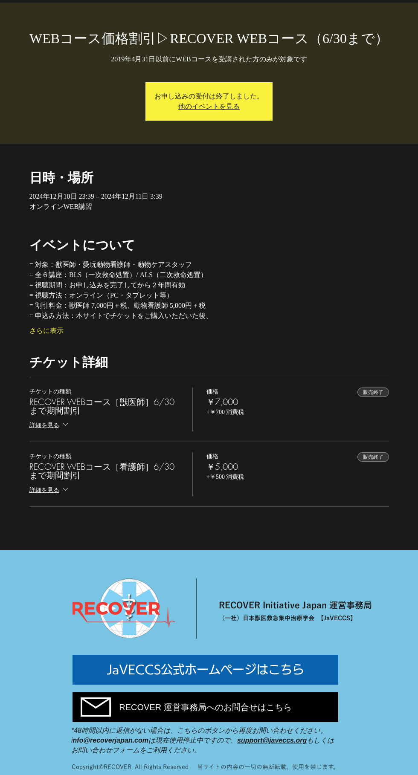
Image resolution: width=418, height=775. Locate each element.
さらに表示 (46, 330)
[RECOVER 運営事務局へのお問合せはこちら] (205, 707)
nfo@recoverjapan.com (110, 740)
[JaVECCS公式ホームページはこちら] (205, 670)
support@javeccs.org (272, 740)
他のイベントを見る (209, 106)
